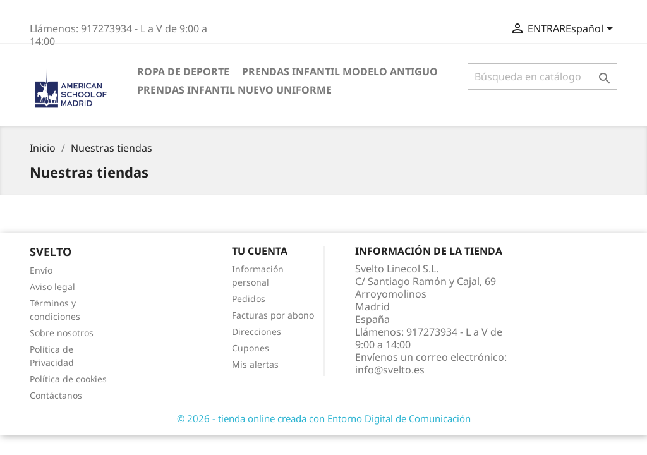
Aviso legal (52, 287)
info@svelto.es (390, 370)
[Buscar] (542, 76)
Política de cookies (68, 379)
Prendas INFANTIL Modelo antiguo (340, 71)
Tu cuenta (259, 251)
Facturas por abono (273, 315)
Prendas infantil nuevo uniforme (234, 90)
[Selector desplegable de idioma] (591, 29)
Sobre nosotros (62, 333)
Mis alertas (255, 364)
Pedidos (248, 299)
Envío (41, 270)
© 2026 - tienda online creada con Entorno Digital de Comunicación (324, 418)
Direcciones (256, 331)
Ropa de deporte (183, 71)
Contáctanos (56, 395)
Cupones (250, 348)
